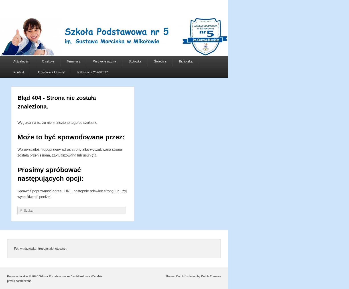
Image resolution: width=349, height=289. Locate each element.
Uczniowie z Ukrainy (51, 72)
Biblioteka (186, 61)
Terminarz (73, 61)
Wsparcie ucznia (104, 61)
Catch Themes (211, 276)
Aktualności (21, 61)
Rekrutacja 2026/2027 (92, 72)
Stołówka (135, 61)
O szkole (48, 61)
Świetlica (160, 61)
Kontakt (18, 72)
